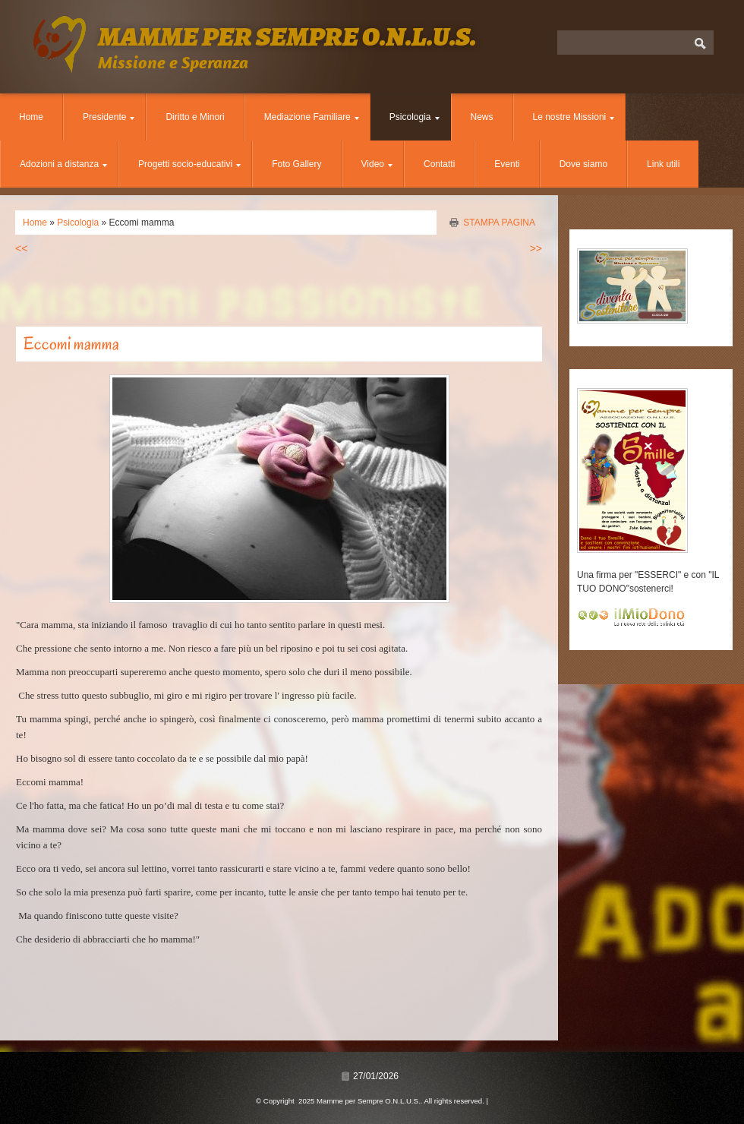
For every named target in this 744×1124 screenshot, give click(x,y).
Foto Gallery (296, 164)
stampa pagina (499, 222)
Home (31, 117)
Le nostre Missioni (574, 117)
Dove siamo (583, 164)
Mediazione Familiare (311, 117)
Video (376, 164)
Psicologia (414, 117)
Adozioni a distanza (63, 164)
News (482, 117)
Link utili (663, 164)
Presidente (108, 117)
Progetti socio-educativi (189, 164)
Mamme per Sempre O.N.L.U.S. (287, 36)
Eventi (506, 164)
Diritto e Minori (195, 117)
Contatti (439, 164)
